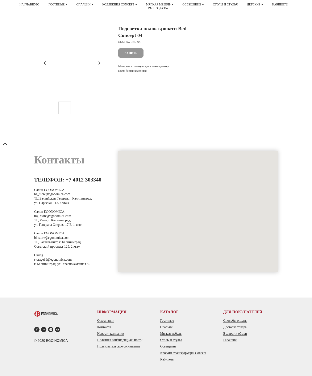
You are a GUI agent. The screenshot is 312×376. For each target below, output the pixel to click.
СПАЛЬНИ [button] (83, 4)
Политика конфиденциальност (119, 340)
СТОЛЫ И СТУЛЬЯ (225, 4)
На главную (29, 4)
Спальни (166, 327)
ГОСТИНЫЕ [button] (57, 4)
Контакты (104, 327)
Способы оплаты (235, 320)
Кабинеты (280, 4)
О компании (106, 320)
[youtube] (57, 329)
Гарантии (230, 340)
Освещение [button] (191, 4)
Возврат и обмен (235, 333)
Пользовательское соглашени (118, 346)
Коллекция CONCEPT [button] (118, 4)
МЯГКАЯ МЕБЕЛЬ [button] (158, 4)
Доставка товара (235, 327)
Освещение (168, 346)
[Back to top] (5, 144)
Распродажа (158, 8)
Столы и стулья (171, 340)
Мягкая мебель (171, 333)
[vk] (43, 329)
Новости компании (110, 333)
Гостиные (167, 320)
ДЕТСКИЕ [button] (253, 4)
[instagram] (50, 329)
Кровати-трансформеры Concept (183, 353)
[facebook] (36, 329)
